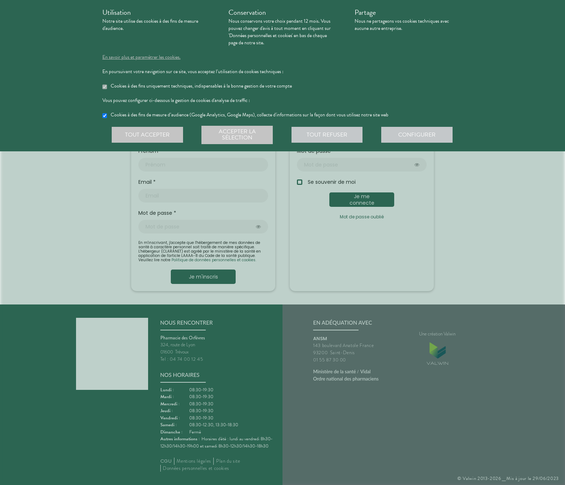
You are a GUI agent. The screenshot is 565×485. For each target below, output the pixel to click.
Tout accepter (147, 134)
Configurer (417, 134)
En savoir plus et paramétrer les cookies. (141, 57)
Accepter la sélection (237, 134)
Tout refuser (327, 134)
